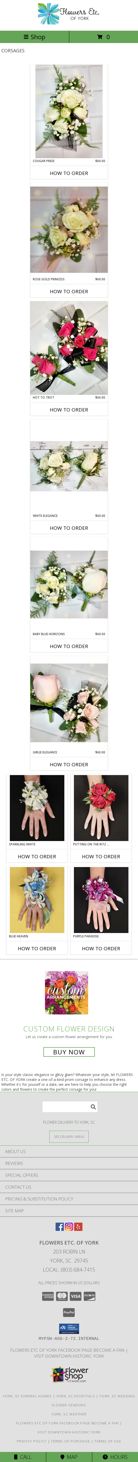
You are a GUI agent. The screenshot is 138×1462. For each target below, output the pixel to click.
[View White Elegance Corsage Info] (69, 466)
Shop (34, 36)
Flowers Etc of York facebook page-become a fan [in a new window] (68, 1350)
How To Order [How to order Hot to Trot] (69, 409)
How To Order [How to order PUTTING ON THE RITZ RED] (101, 856)
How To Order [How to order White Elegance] (69, 528)
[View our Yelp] (78, 1229)
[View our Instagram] (69, 1229)
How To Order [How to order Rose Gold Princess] (69, 291)
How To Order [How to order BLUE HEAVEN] (37, 948)
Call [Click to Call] (23, 1456)
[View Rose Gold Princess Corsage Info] (69, 229)
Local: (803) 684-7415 (69, 1269)
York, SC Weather (69, 1414)
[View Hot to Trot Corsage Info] (69, 348)
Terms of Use (107, 1441)
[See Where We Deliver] (69, 1136)
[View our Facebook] (60, 1229)
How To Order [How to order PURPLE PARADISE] (101, 948)
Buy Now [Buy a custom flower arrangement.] (69, 1052)
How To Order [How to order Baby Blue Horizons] (69, 646)
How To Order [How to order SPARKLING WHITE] (37, 856)
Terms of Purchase (70, 1441)
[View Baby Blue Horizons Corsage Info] (69, 584)
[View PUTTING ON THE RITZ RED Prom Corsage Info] (101, 808)
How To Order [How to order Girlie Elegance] (69, 764)
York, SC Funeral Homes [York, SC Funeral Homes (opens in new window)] (27, 1396)
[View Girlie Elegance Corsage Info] (69, 703)
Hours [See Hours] (115, 1456)
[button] (69, 1329)
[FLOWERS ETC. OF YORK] (69, 23)
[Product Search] (70, 1107)
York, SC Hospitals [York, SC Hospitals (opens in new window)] (75, 1396)
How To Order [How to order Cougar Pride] (69, 173)
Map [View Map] (69, 1456)
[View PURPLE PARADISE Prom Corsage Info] (101, 900)
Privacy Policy (32, 1441)
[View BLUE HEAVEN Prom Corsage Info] (37, 900)
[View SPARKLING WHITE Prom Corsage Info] (37, 808)
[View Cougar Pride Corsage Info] (69, 111)
